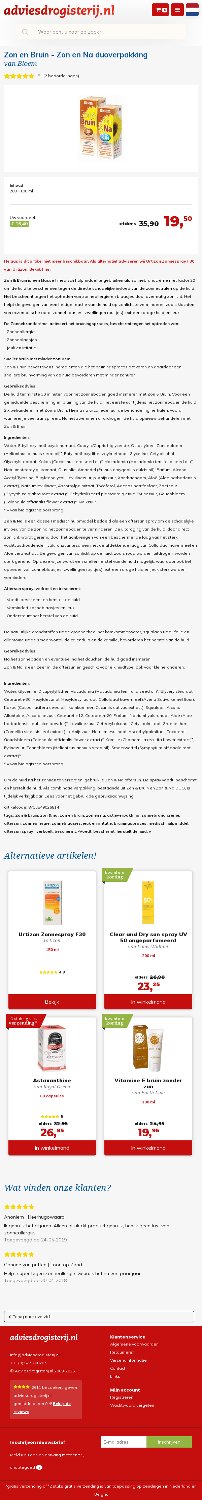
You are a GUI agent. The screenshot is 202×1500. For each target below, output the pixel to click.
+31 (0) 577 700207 (28, 1362)
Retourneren (122, 1352)
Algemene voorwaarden (134, 1344)
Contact (117, 1368)
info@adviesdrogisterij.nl (35, 1354)
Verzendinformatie (128, 1360)
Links (115, 1376)
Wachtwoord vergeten (132, 1405)
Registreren (121, 1397)
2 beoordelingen (61, 75)
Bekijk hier (39, 269)
